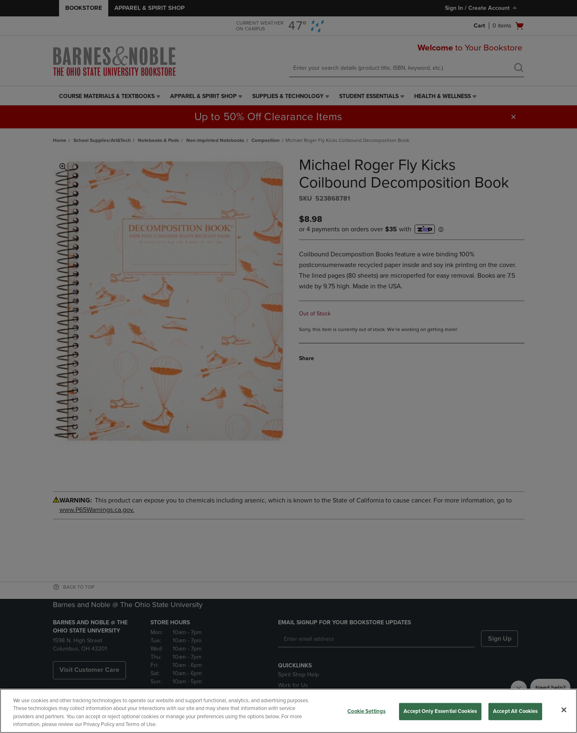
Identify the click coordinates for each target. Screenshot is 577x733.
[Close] (564, 710)
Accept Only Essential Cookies (440, 711)
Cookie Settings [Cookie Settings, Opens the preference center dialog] (366, 711)
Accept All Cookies (515, 711)
